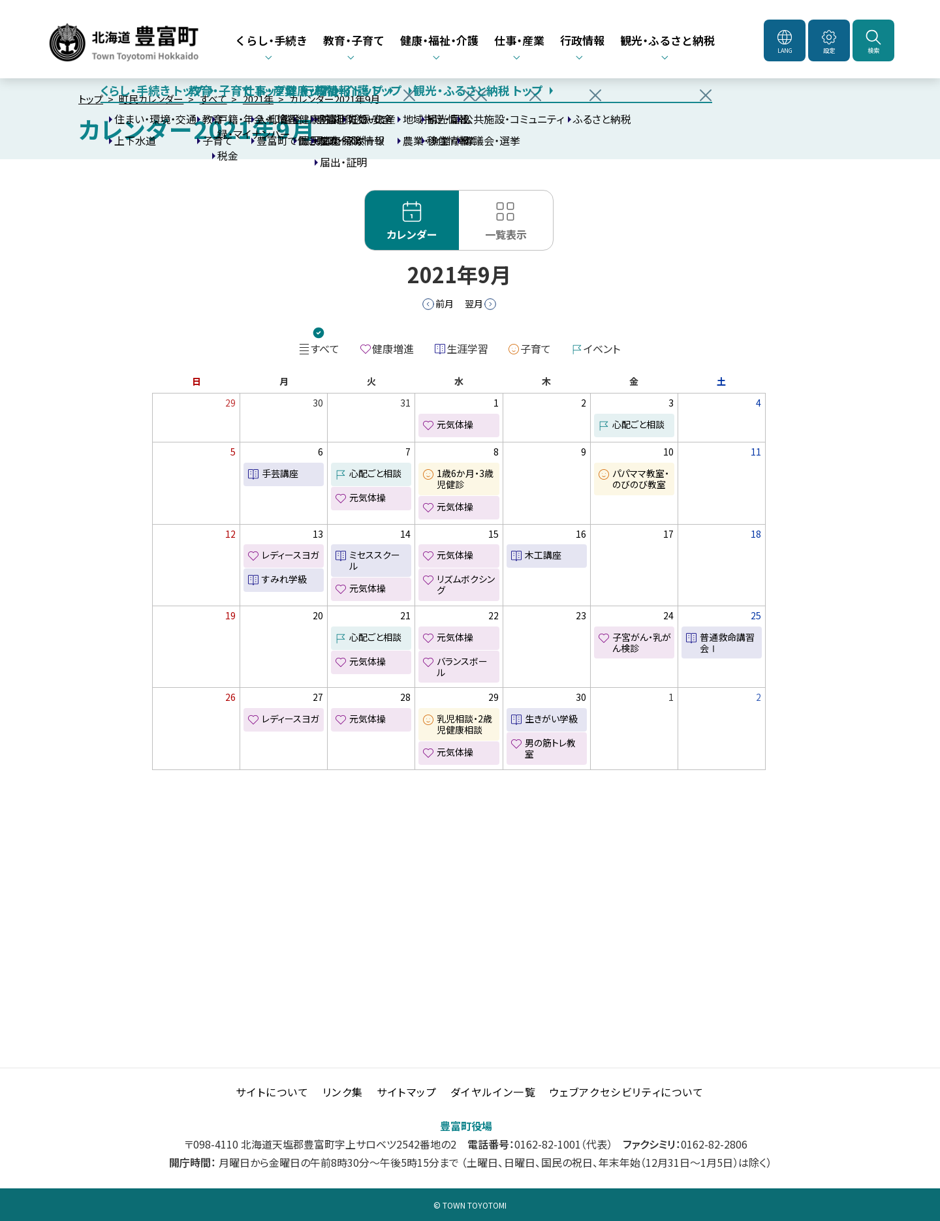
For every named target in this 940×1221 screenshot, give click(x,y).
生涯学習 (467, 348)
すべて (213, 99)
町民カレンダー (151, 99)
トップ (90, 99)
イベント (602, 348)
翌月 (474, 303)
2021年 (258, 99)
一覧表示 (506, 234)
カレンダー (412, 234)
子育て (535, 348)
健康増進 (393, 348)
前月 (444, 303)
